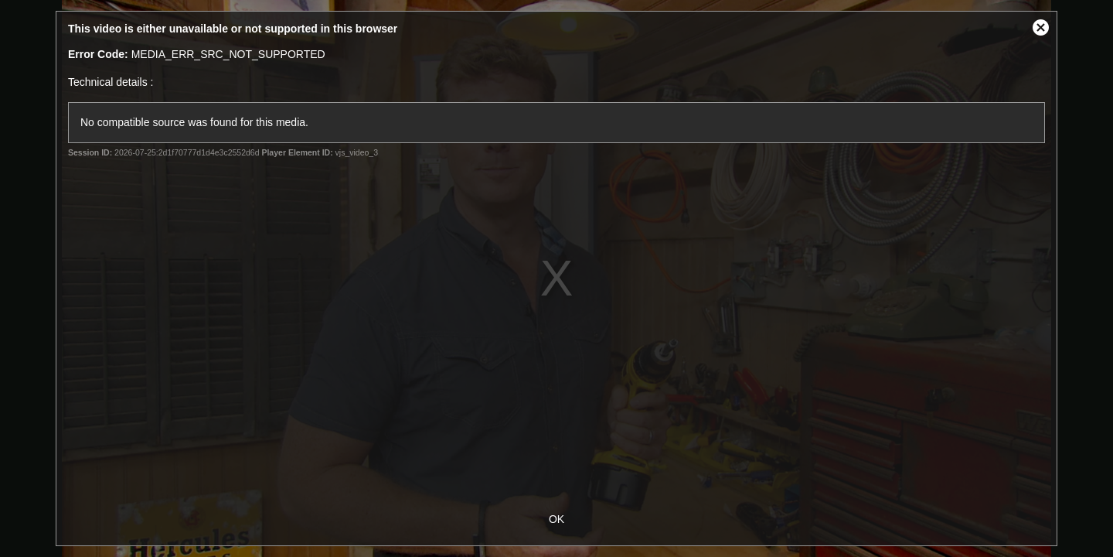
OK (556, 519)
